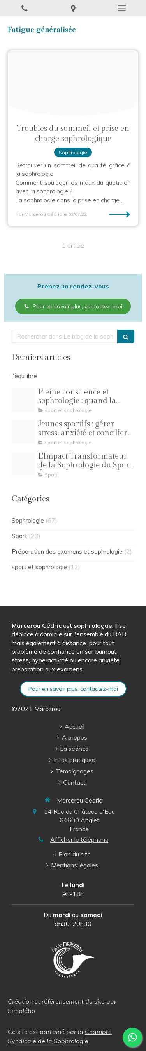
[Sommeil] (73, 83)
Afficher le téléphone (79, 839)
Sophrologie (28, 520)
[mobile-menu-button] (121, 8)
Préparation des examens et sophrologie (67, 551)
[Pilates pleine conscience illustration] (23, 400)
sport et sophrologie (39, 567)
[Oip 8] (23, 464)
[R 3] (23, 431)
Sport (19, 536)
